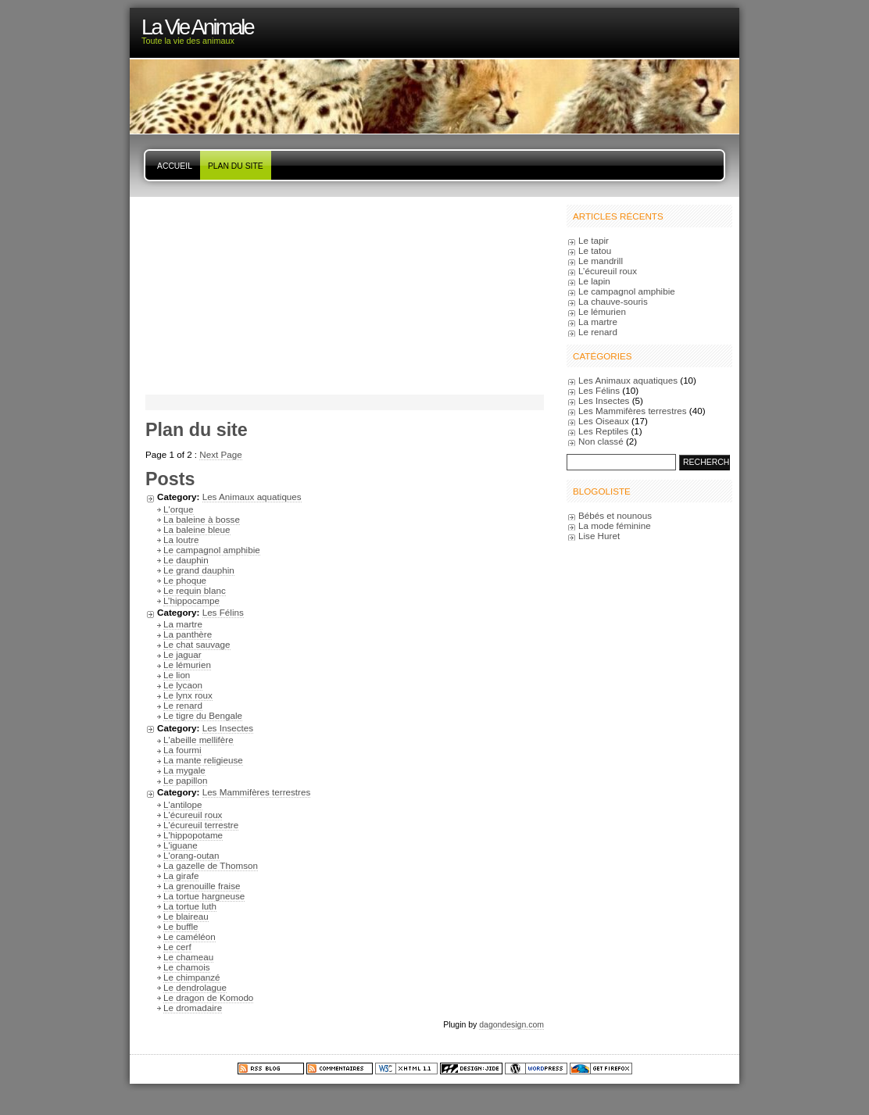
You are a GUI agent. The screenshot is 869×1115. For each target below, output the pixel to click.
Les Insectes (227, 728)
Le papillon (185, 780)
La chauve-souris (613, 301)
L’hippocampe (191, 600)
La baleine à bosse (201, 519)
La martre (182, 624)
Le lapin (594, 281)
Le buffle (180, 926)
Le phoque (184, 580)
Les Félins (223, 612)
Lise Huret (599, 536)
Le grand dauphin (198, 570)
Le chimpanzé (191, 977)
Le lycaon (182, 685)
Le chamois (186, 967)
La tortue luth (189, 906)
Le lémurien (187, 664)
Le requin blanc (194, 590)
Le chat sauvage (197, 644)
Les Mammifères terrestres (256, 792)
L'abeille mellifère (198, 739)
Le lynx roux (188, 695)
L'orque (178, 509)
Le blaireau (186, 916)
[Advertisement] (243, 294)
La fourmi (182, 750)
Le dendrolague (195, 987)
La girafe (180, 875)
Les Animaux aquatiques (252, 496)
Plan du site (235, 166)
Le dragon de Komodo (208, 997)
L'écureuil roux (192, 814)
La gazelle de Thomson (210, 865)
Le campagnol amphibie (211, 550)
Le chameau (188, 957)
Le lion (176, 675)
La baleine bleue (197, 529)
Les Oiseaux (603, 421)
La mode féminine (614, 525)
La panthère (187, 634)
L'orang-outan (191, 855)
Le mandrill (600, 261)
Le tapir (593, 240)
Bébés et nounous (615, 515)
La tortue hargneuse (204, 896)
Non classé (601, 441)
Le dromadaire (192, 1007)
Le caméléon (189, 936)
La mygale (184, 770)
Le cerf (177, 947)
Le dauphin (186, 560)
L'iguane (180, 845)
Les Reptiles (603, 431)
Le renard (182, 705)
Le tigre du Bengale (202, 715)
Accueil (174, 166)
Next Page (220, 454)
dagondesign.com (511, 1024)
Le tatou (594, 250)
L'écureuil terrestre (200, 825)
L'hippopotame (193, 835)
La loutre (180, 539)
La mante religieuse (203, 760)
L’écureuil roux (607, 271)
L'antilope (182, 804)
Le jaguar (182, 654)
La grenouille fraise (202, 886)
